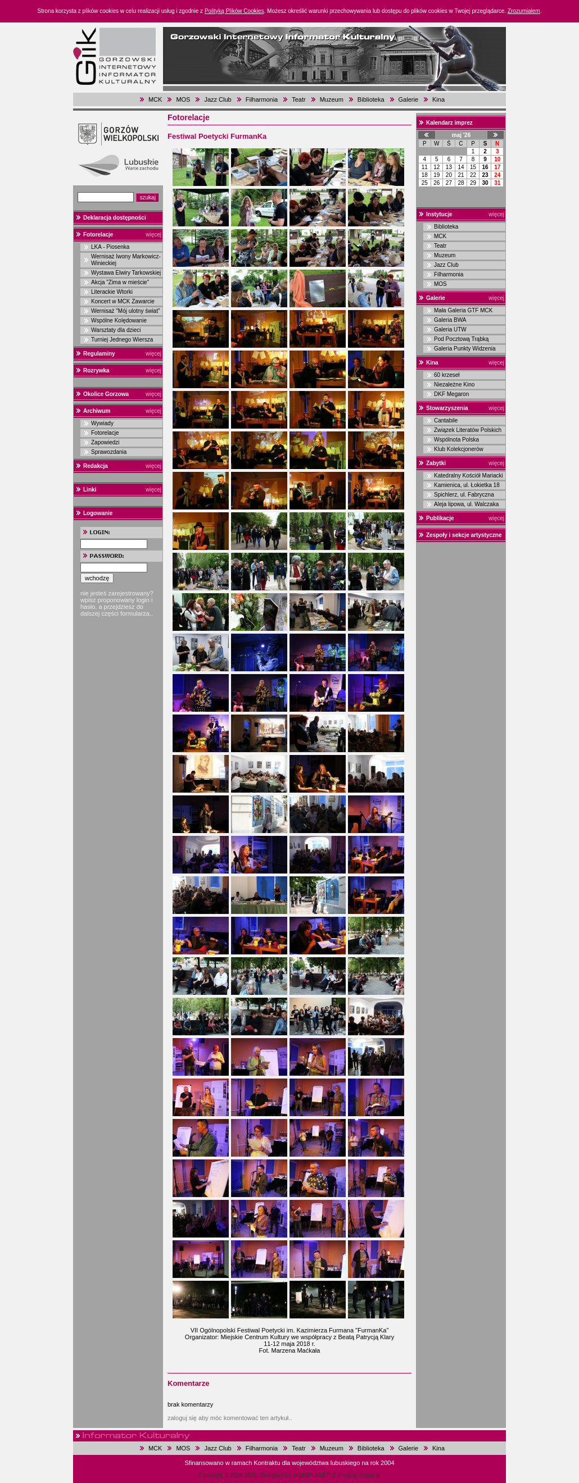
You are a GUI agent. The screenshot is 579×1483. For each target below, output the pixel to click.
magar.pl (369, 1475)
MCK (155, 99)
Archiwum (96, 411)
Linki (89, 489)
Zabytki (436, 463)
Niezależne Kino (454, 384)
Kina (438, 99)
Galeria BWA (450, 320)
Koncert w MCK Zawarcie (123, 301)
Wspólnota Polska (456, 439)
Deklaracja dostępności (114, 218)
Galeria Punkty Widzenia (465, 348)
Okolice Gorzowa (106, 394)
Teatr (298, 99)
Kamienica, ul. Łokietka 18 (467, 485)
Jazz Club (217, 99)
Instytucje (439, 214)
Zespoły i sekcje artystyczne (464, 535)
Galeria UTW (450, 329)
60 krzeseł (447, 375)
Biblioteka (371, 99)
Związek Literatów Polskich (467, 430)
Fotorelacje (98, 234)
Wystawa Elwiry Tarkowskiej (126, 273)
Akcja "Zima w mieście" (120, 282)
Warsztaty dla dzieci (116, 330)
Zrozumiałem (524, 11)
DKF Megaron (451, 394)
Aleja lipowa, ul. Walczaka (466, 504)
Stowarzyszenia (447, 408)
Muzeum (331, 99)
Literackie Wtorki (112, 292)
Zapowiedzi (105, 442)
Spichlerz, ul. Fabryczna (464, 495)
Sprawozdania (108, 452)
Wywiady (102, 423)
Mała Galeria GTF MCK (463, 310)
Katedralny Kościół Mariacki (468, 475)
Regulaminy (99, 354)
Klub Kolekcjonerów (458, 449)
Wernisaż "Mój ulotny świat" (125, 311)
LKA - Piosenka (110, 247)
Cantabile (446, 420)
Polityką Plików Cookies (234, 11)
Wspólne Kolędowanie (119, 320)
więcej (153, 234)
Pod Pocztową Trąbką (461, 339)
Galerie (408, 99)
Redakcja (95, 466)
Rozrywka (96, 370)
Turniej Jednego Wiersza (122, 339)
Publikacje (440, 518)
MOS (183, 99)
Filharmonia (262, 99)
